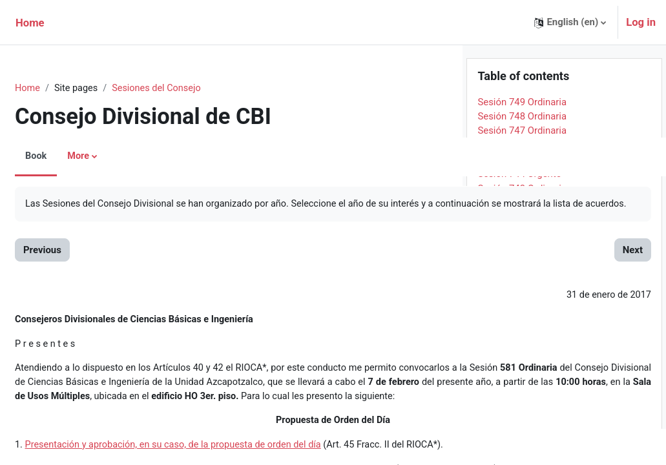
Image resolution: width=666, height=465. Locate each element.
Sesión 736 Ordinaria (522, 326)
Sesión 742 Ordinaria (522, 239)
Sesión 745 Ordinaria (522, 196)
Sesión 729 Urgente (519, 427)
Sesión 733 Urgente (519, 369)
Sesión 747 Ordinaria (522, 167)
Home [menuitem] (30, 23)
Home (59, 88)
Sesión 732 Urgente (519, 383)
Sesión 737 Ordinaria (522, 311)
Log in (641, 22)
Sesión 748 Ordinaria (522, 152)
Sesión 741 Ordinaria (522, 254)
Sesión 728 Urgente (519, 442)
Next (419, 265)
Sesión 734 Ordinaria (522, 354)
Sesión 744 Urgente (519, 210)
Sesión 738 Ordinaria (522, 297)
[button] (570, 22)
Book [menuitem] (67, 156)
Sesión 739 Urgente (519, 283)
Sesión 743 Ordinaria (522, 225)
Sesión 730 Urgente (519, 412)
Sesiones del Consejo (191, 88)
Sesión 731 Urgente (519, 398)
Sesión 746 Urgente (519, 181)
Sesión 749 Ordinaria (522, 138)
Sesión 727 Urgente (519, 456)
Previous (73, 265)
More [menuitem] (110, 156)
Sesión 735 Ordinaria (522, 340)
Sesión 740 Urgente (519, 268)
